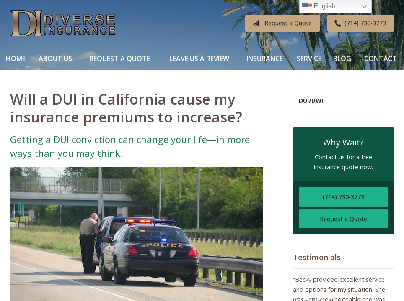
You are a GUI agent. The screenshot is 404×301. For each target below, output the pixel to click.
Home (16, 58)
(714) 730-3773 (358, 23)
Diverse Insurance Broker (62, 23)
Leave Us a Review (199, 58)
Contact (380, 58)
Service (309, 58)
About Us (55, 58)
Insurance (264, 58)
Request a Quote (280, 23)
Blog (342, 58)
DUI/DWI (311, 101)
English (319, 7)
